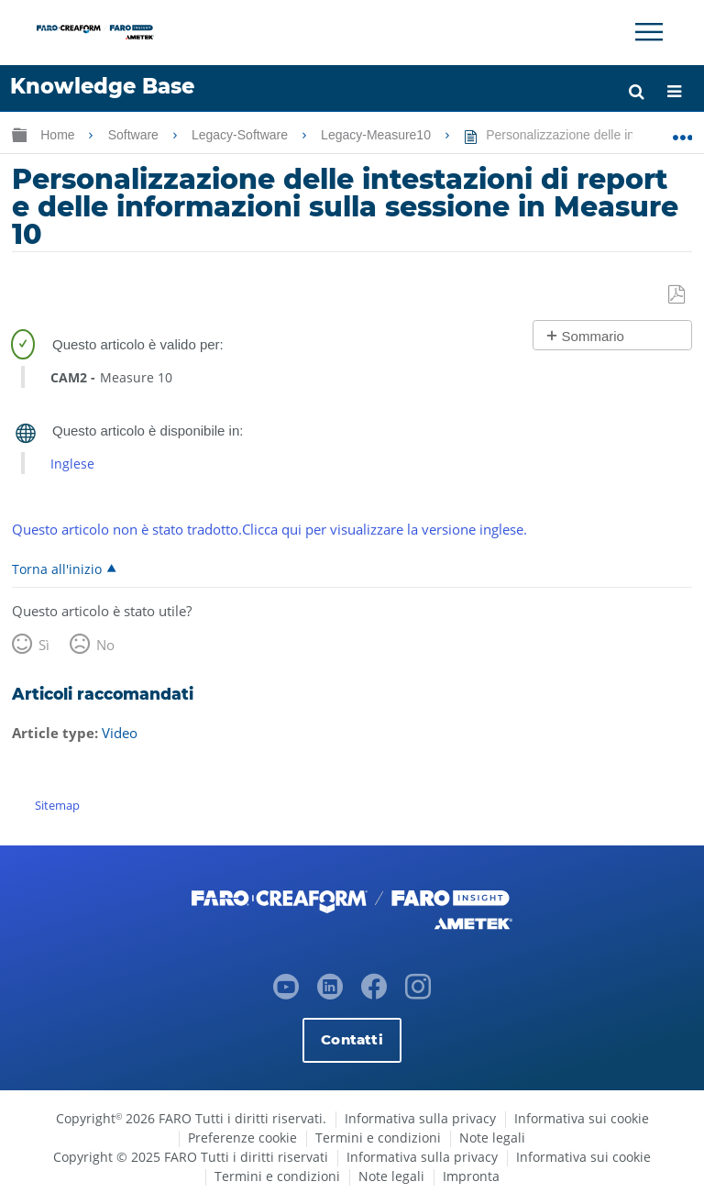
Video (120, 733)
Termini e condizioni (378, 1137)
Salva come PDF (677, 295)
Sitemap (57, 805)
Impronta (471, 1176)
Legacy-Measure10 (377, 134)
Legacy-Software (242, 134)
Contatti (351, 1039)
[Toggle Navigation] (649, 32)
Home (59, 134)
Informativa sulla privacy (420, 1118)
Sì (44, 644)
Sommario (593, 336)
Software (135, 134)
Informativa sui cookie (581, 1118)
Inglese (72, 463)
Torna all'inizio (57, 568)
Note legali (492, 1137)
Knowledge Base (102, 86)
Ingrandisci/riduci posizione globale (682, 131)
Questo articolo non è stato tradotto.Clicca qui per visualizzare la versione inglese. (269, 529)
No (105, 644)
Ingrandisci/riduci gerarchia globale (19, 134)
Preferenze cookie (242, 1137)
